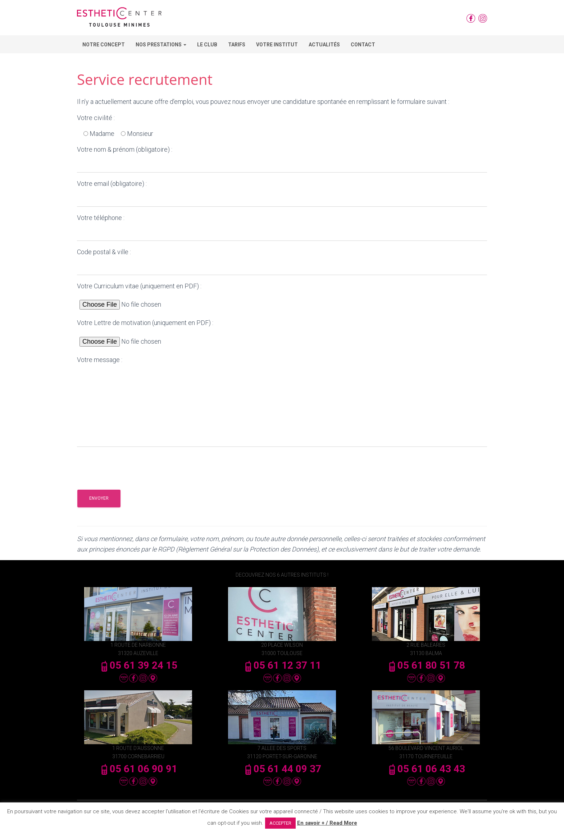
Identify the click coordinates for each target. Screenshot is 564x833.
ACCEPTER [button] (280, 823)
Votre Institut (277, 44)
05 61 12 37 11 (282, 665)
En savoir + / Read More (327, 823)
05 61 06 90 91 (138, 769)
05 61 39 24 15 (138, 665)
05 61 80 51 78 (426, 665)
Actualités (324, 44)
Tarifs (236, 44)
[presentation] (131, 467)
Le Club (207, 44)
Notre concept (103, 44)
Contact (363, 44)
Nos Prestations (161, 44)
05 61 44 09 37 (282, 769)
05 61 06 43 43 (426, 769)
